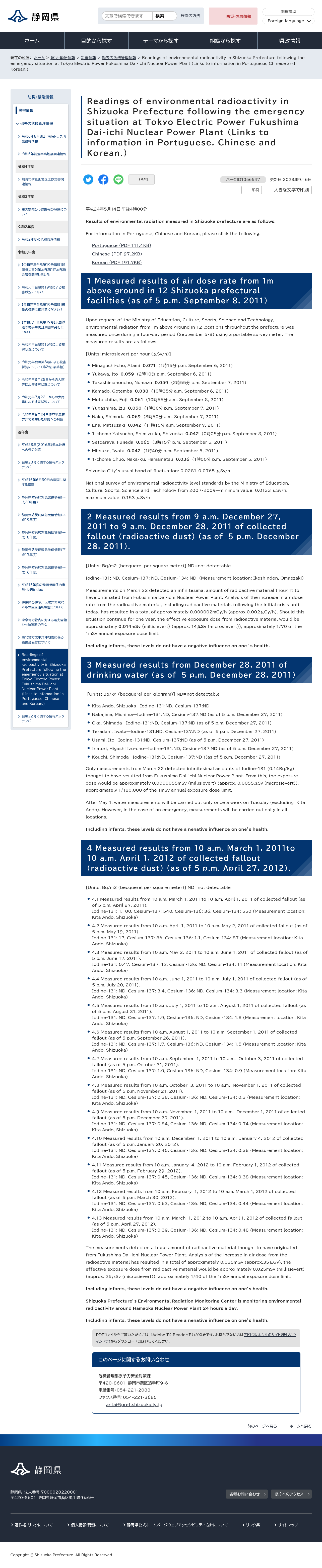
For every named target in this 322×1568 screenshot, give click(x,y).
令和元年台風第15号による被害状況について (43, 347)
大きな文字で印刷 (291, 190)
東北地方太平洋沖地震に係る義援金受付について (43, 640)
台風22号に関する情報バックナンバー (43, 719)
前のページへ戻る (262, 1426)
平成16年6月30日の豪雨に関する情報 (44, 482)
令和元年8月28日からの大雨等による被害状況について (43, 382)
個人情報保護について (90, 1525)
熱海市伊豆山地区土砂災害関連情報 (43, 182)
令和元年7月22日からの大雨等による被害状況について (43, 400)
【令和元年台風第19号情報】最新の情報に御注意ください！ (43, 307)
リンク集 (253, 1525)
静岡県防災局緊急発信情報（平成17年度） (44, 552)
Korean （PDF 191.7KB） (119, 262)
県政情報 (289, 41)
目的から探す (96, 41)
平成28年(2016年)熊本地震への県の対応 (44, 447)
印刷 (255, 190)
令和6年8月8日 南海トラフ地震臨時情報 (44, 139)
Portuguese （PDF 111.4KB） (124, 245)
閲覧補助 (288, 12)
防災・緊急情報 (238, 16)
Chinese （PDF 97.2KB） (119, 254)
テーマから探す (160, 41)
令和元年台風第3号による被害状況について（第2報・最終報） (44, 364)
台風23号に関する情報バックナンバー (43, 465)
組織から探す (225, 41)
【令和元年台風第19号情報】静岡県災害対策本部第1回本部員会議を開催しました (44, 269)
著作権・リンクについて (34, 1525)
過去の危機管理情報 (119, 58)
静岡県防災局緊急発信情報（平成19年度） (44, 517)
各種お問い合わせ (244, 1494)
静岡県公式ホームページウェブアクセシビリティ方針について (177, 1525)
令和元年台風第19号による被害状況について (43, 290)
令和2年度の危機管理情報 (41, 239)
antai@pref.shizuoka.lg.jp (134, 1405)
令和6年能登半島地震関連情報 (44, 154)
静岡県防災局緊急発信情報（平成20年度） (44, 500)
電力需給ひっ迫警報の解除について (44, 212)
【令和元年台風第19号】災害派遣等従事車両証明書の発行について (43, 327)
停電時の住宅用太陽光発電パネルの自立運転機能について (43, 605)
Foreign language (286, 21)
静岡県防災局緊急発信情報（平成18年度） (44, 535)
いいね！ (145, 179)
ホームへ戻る (300, 1426)
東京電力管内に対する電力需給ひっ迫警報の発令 (44, 622)
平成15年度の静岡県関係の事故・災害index (43, 587)
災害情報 (88, 58)
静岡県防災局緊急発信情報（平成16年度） (44, 570)
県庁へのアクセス (289, 1494)
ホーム (32, 40)
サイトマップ (288, 1525)
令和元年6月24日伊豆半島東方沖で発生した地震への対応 (43, 417)
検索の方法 (190, 16)
